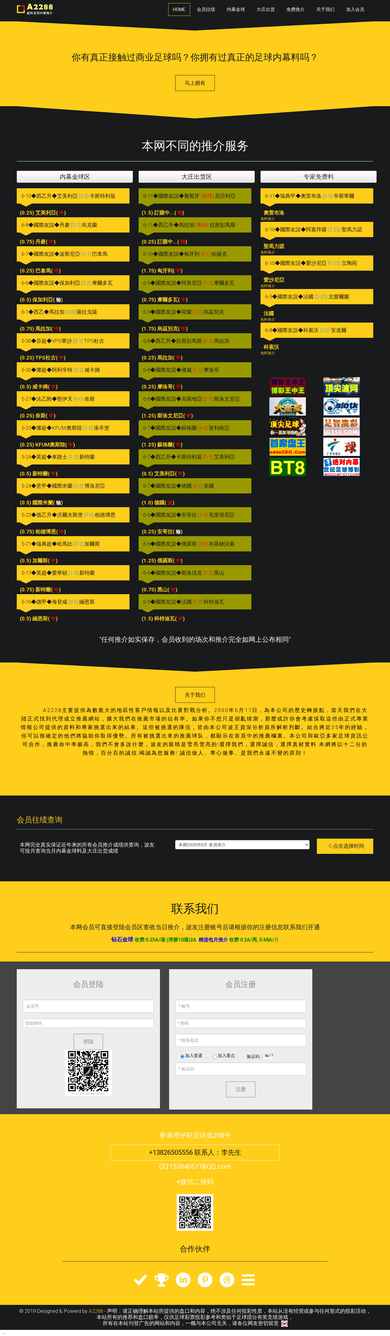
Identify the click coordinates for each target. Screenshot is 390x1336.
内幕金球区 (75, 176)
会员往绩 (206, 9)
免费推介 (295, 9)
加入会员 (355, 9)
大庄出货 (266, 9)
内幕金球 (236, 9)
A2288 (96, 1311)
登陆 (88, 1042)
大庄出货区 (197, 176)
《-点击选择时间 (345, 846)
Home (179, 9)
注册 (241, 1089)
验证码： (255, 1056)
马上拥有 (195, 83)
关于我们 (325, 9)
